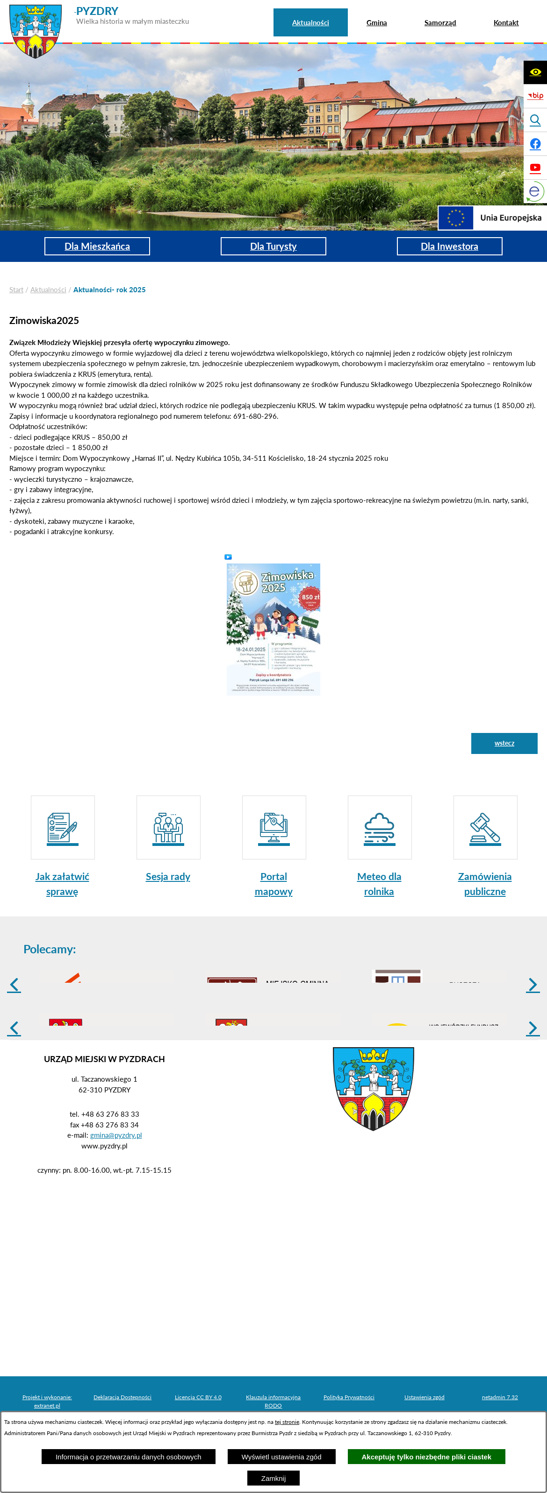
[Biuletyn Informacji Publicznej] (535, 96)
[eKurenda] (535, 191)
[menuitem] (311, 22)
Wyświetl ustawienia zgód (282, 1457)
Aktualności (48, 289)
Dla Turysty (273, 246)
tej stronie (287, 1421)
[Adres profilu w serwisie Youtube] (535, 167)
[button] (273, 629)
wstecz (504, 743)
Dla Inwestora (449, 246)
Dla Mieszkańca (97, 246)
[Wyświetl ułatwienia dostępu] (535, 72)
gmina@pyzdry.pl (116, 1207)
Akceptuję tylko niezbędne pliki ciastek (427, 1457)
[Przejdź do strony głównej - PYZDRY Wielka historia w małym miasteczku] (99, 9)
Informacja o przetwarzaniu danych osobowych (129, 1457)
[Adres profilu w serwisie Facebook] (535, 143)
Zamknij (273, 1478)
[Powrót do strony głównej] (16, 289)
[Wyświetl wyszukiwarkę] (535, 120)
